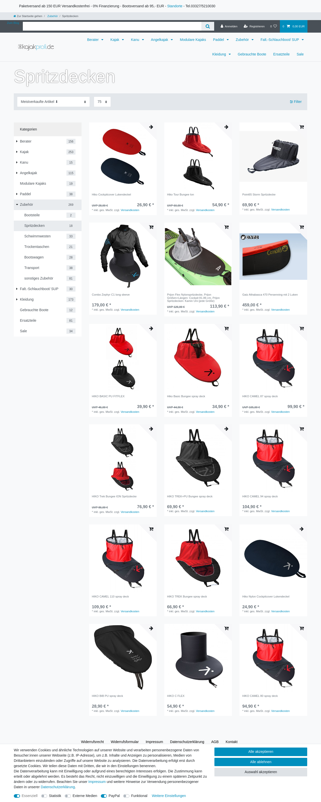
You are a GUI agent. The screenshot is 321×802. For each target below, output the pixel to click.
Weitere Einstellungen (169, 796)
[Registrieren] (254, 26)
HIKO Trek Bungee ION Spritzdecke (114, 496)
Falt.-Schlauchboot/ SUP (280, 40)
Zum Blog (13, 22)
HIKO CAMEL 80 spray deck (260, 695)
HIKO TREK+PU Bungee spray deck (189, 496)
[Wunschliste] (273, 26)
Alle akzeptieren (260, 752)
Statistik (55, 796)
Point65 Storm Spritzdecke (258, 194)
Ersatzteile (281, 54)
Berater (93, 40)
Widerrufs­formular (125, 742)
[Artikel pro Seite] (102, 102)
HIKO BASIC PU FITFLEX (108, 396)
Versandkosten (130, 210)
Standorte (175, 6)
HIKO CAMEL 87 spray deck (260, 396)
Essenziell (30, 796)
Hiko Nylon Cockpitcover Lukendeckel (265, 596)
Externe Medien (85, 796)
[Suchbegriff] (112, 26)
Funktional (139, 796)
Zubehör (52, 16)
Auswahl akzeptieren (261, 772)
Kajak (115, 40)
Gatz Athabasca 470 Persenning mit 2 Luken (270, 294)
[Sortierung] (53, 102)
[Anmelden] (229, 26)
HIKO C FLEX (176, 695)
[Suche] (207, 26)
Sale (300, 54)
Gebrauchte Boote (252, 54)
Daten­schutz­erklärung (187, 742)
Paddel (219, 40)
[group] (123, 156)
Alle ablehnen (261, 762)
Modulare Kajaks (193, 40)
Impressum (154, 742)
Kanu (135, 40)
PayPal (114, 796)
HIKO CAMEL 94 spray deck (260, 496)
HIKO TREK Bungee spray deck (187, 596)
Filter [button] (296, 102)
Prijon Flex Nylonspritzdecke (193, 297)
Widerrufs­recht (92, 742)
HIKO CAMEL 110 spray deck (110, 596)
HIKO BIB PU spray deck (107, 695)
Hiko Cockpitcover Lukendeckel (111, 194)
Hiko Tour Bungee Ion (180, 194)
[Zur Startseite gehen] (28, 16)
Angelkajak (160, 40)
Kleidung (219, 54)
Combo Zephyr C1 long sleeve (111, 294)
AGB (215, 742)
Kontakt (231, 742)
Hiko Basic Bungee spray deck (186, 396)
